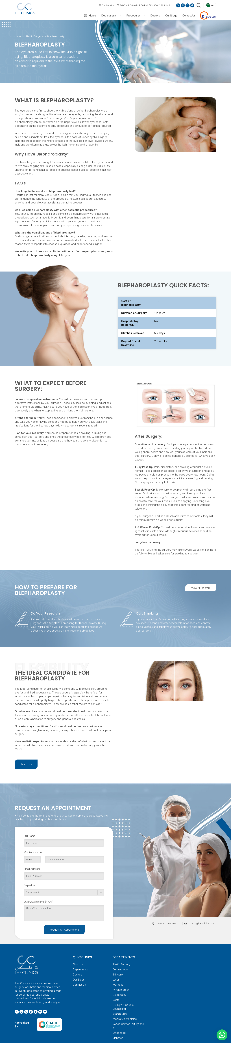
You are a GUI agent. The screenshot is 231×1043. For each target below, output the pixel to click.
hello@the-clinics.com (202, 923)
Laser (115, 979)
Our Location (108, 5)
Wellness (117, 984)
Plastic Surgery (34, 36)
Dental (116, 999)
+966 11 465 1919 (161, 5)
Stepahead (119, 1032)
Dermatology (120, 969)
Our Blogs (171, 15)
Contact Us (188, 15)
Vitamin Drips (120, 1013)
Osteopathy (119, 994)
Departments (109, 15)
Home (92, 15)
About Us (78, 964)
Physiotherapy (121, 989)
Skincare (117, 974)
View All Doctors (200, 587)
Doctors (155, 15)
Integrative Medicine (124, 1018)
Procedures (134, 15)
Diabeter (117, 1037)
